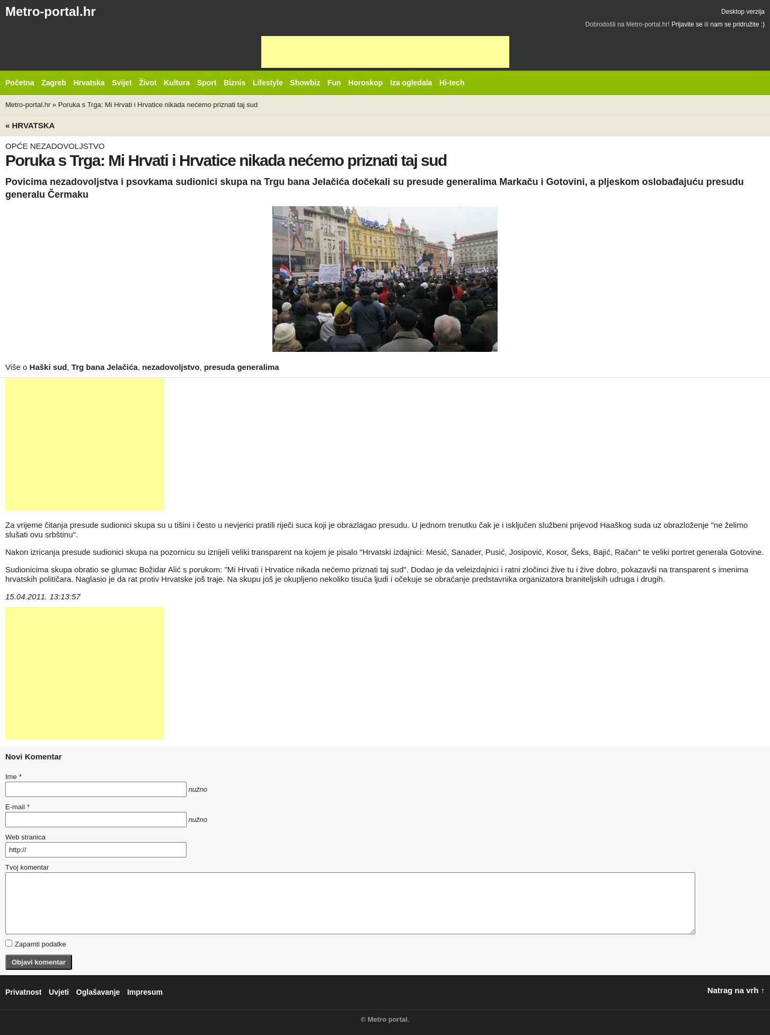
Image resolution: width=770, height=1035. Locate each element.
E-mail (17, 807)
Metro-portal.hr (50, 11)
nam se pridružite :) (737, 24)
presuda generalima (241, 366)
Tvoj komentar (27, 867)
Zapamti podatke (35, 944)
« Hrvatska (30, 125)
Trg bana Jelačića (105, 366)
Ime (13, 777)
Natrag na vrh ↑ (736, 990)
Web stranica (25, 837)
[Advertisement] (385, 52)
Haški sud (48, 366)
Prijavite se (687, 24)
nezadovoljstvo (170, 366)
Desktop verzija (743, 11)
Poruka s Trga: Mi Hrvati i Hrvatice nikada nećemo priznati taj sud (158, 105)
